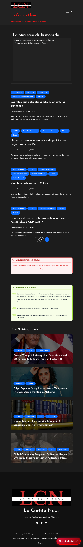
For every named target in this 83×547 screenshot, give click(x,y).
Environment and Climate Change (55, 538)
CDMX (15, 131)
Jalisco (61, 208)
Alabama (19, 383)
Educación (43, 92)
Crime (18, 449)
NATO (30, 350)
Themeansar (61, 534)
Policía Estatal (18, 178)
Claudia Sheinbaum (47, 169)
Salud (15, 135)
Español (41, 543)
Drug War (29, 449)
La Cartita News (23, 15)
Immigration (18, 538)
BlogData (49, 534)
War (40, 416)
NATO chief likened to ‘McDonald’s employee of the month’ (37, 308)
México (40, 96)
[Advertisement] (41, 62)
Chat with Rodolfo (68, 541)
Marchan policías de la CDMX (29, 183)
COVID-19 (30, 92)
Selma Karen (17, 111)
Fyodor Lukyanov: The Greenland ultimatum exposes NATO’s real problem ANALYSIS (42, 317)
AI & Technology (32, 538)
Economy (19, 350)
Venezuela (30, 416)
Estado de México (38, 174)
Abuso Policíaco (18, 169)
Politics (18, 416)
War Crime (51, 416)
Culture (30, 383)
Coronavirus (17, 92)
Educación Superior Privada (23, 96)
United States (43, 350)
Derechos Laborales (49, 131)
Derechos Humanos (30, 131)
